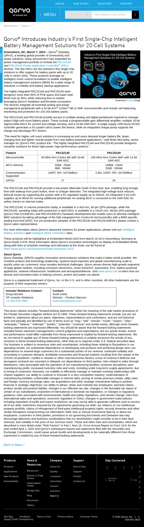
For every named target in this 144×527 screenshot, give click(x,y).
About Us (55, 466)
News (25, 25)
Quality (54, 471)
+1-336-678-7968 (17, 300)
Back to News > (14, 444)
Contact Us (79, 481)
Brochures (32, 500)
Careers (54, 486)
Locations (55, 476)
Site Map (8, 516)
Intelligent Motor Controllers (48, 233)
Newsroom (10, 25)
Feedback (25, 516)
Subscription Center (34, 484)
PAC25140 (15, 65)
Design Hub (33, 490)
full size (130, 100)
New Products (11, 476)
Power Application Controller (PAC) (46, 65)
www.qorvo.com (108, 271)
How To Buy (81, 3)
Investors (105, 3)
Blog (29, 495)
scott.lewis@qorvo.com (67, 300)
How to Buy (79, 466)
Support (126, 3)
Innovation (56, 481)
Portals (77, 476)
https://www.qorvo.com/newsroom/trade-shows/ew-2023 (39, 248)
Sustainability (11, 481)
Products (9, 466)
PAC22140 (64, 62)
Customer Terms (89, 516)
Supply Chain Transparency (18, 519)
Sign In (59, 3)
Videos (30, 505)
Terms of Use (44, 516)
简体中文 (54, 496)
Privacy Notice (65, 516)
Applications (10, 471)
